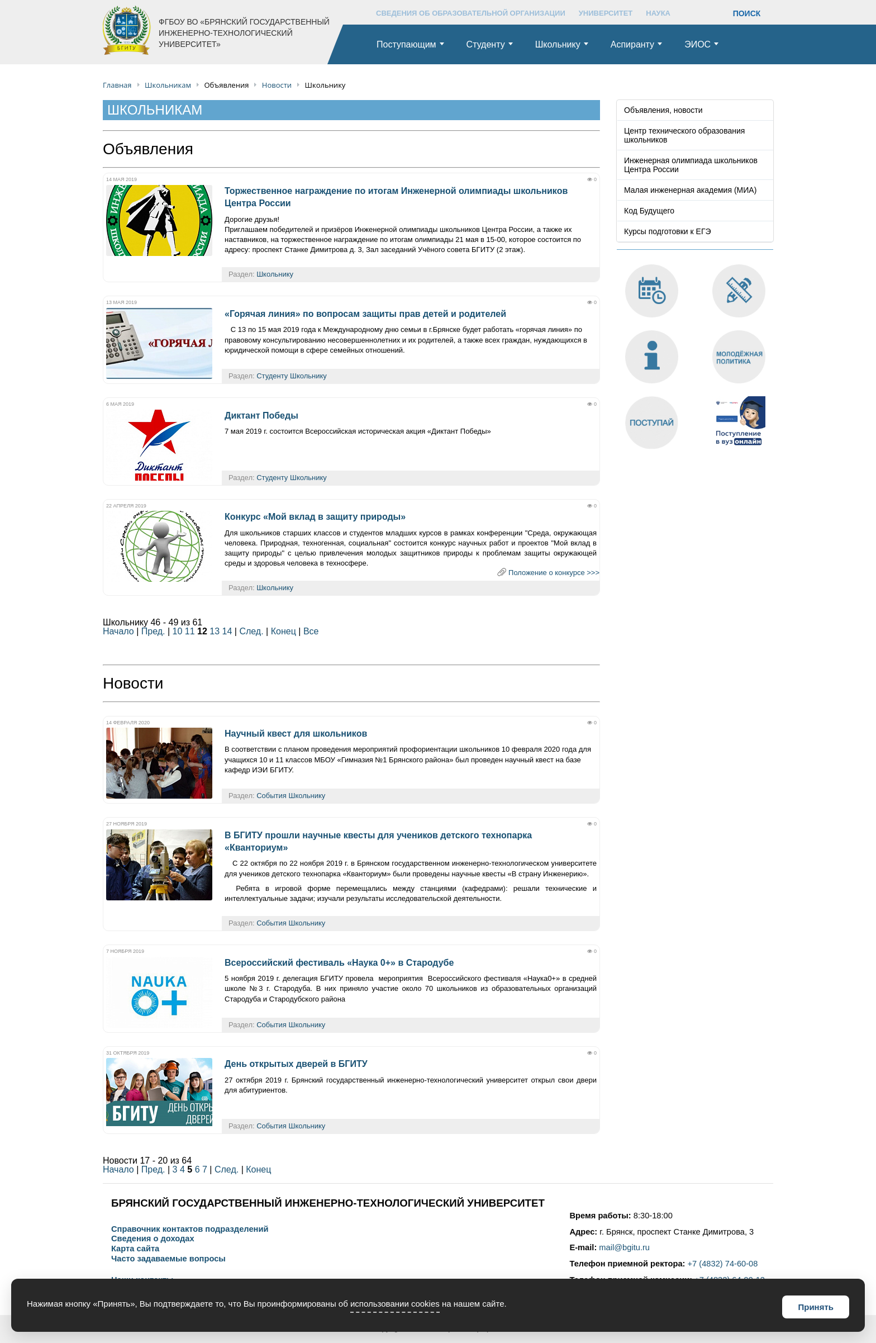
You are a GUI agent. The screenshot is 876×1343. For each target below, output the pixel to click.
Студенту (485, 44)
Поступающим (406, 44)
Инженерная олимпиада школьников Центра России (691, 165)
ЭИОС (697, 44)
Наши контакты (142, 1280)
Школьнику (557, 44)
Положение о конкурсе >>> (553, 572)
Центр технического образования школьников (684, 135)
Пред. (153, 631)
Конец (283, 631)
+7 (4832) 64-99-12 (729, 1279)
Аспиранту (632, 44)
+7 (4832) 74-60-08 (723, 1263)
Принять (816, 1307)
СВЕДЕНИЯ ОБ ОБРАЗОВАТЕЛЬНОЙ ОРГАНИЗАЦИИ (470, 13)
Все (311, 631)
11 (190, 631)
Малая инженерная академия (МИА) (690, 190)
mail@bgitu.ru (624, 1247)
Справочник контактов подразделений (189, 1229)
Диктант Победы (261, 415)
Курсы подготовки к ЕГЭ (667, 231)
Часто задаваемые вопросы (168, 1259)
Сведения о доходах (152, 1239)
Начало (118, 631)
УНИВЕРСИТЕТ (606, 13)
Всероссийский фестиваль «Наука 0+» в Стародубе (339, 962)
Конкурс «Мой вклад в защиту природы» (315, 516)
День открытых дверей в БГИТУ (296, 1064)
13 (215, 631)
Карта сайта (135, 1249)
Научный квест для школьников (296, 733)
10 (178, 631)
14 (227, 631)
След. (251, 631)
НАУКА (658, 13)
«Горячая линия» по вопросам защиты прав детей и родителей (365, 314)
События (271, 795)
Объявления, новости (663, 110)
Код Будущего (649, 210)
